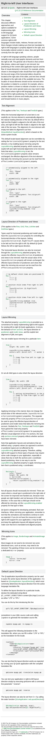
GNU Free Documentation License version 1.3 (18, 726)
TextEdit (34, 111)
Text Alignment (29, 21)
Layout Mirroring (30, 29)
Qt (27, 706)
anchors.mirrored (11, 435)
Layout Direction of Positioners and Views (32, 25)
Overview (27, 18)
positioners (5, 331)
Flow (26, 226)
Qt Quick (10, 8)
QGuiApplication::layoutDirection (21, 580)
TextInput (23, 111)
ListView (32, 226)
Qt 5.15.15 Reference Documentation (29, 11)
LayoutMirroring (7, 146)
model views (18, 331)
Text (17, 111)
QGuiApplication (21, 642)
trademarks (24, 730)
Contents (24, 14)
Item (39, 338)
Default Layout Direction (33, 35)
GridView (4, 229)
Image (15, 535)
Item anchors (18, 329)
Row (18, 226)
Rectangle (10, 470)
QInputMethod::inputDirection (12, 132)
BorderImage (24, 535)
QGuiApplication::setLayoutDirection (29, 697)
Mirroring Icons (29, 32)
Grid (22, 226)
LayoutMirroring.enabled (32, 502)
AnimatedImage (39, 535)
